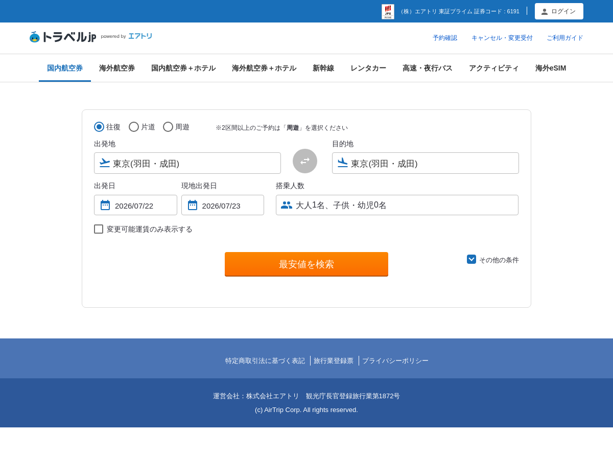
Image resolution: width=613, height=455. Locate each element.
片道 (148, 127)
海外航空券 (117, 68)
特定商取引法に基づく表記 (265, 361)
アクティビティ (494, 68)
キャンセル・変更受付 (502, 37)
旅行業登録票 (333, 361)
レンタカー (368, 68)
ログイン (563, 11)
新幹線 (323, 68)
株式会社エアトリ (272, 396)
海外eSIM (551, 68)
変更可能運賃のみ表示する (150, 229)
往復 (113, 127)
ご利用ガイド (565, 37)
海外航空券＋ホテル (264, 68)
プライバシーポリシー (395, 361)
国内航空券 (65, 68)
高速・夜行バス (428, 68)
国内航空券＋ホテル (183, 68)
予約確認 (445, 37)
